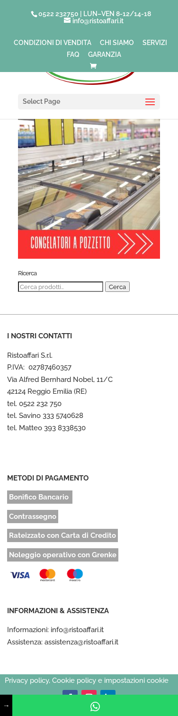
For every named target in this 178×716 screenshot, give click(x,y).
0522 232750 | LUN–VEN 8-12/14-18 (94, 14)
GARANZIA (104, 54)
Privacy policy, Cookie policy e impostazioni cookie (87, 680)
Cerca (117, 286)
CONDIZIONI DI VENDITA (52, 42)
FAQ (73, 54)
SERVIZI (154, 42)
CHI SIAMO (117, 42)
